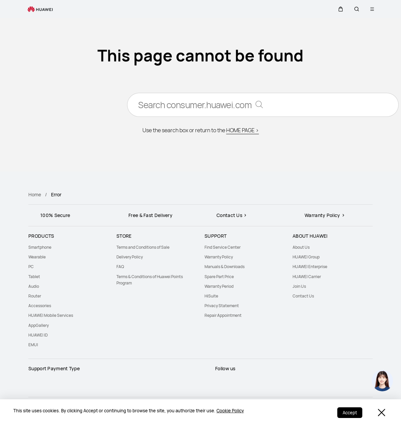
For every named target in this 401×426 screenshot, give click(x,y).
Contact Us (303, 296)
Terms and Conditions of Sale (142, 247)
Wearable (37, 257)
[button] (340, 9)
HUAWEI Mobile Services (50, 315)
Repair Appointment (223, 315)
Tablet (34, 276)
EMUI (33, 345)
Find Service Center (223, 247)
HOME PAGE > (242, 130)
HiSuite (211, 296)
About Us (301, 247)
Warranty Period (219, 286)
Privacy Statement (222, 305)
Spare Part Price (219, 276)
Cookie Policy (230, 411)
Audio (33, 286)
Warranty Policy (219, 257)
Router (34, 296)
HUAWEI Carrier (307, 276)
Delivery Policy (129, 257)
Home (34, 194)
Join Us (299, 286)
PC (31, 266)
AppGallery (38, 325)
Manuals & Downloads (225, 266)
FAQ (120, 266)
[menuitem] (68, 247)
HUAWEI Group (306, 257)
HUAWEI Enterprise (310, 266)
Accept (350, 413)
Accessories (39, 305)
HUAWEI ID (38, 335)
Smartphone (39, 247)
